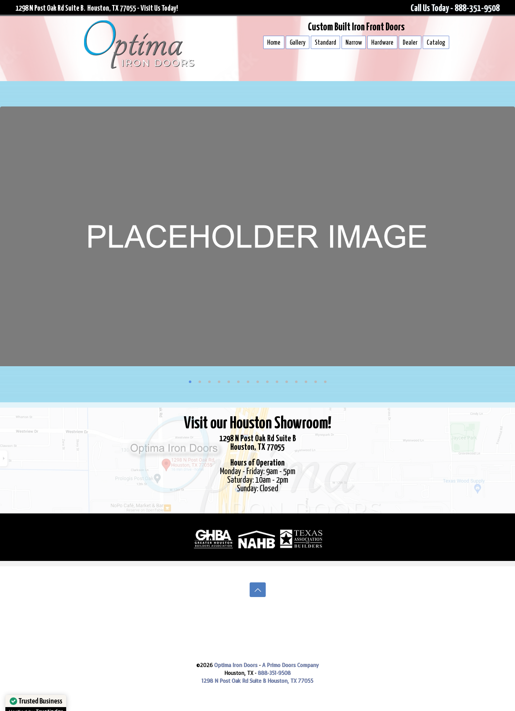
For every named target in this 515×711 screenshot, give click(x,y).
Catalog (436, 42)
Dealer (410, 42)
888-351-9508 (274, 673)
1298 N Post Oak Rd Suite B (235, 681)
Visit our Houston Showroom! (257, 424)
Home (273, 42)
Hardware (382, 42)
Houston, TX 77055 (290, 681)
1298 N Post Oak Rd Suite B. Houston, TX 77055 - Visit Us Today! (96, 9)
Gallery (297, 42)
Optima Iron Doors (236, 665)
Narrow (353, 42)
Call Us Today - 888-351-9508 (455, 8)
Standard (325, 42)
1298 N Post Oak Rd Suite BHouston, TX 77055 (257, 443)
